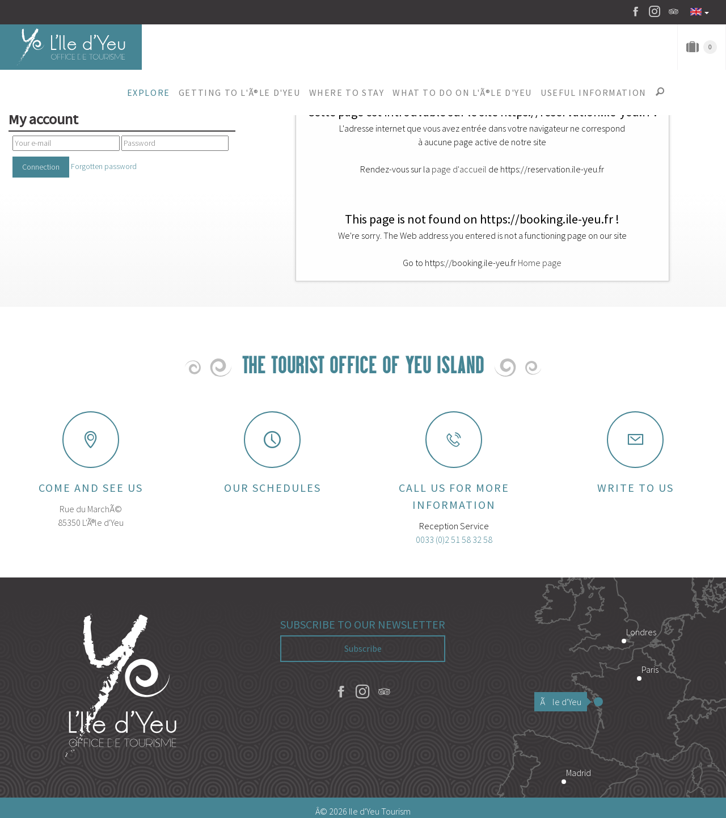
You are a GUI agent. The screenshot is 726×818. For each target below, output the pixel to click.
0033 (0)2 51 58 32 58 (454, 539)
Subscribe (363, 648)
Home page (540, 262)
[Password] (175, 143)
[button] (148, 92)
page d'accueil (459, 169)
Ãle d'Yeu (563, 701)
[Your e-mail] (66, 143)
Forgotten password (104, 166)
